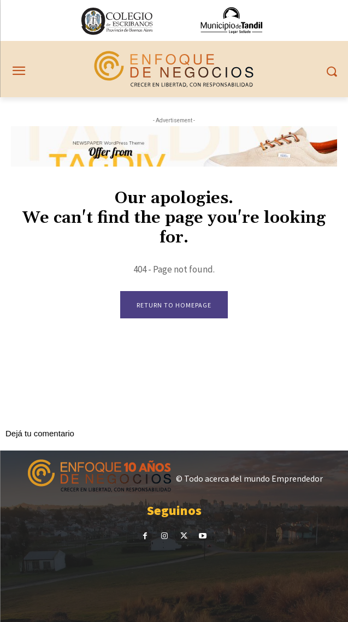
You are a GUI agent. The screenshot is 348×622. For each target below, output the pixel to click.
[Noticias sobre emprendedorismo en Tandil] (174, 69)
